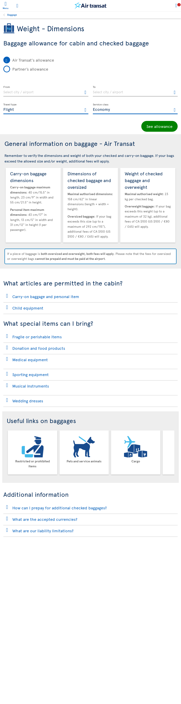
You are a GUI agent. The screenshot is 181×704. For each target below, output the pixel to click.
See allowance (159, 126)
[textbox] (45, 91)
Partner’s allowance (30, 69)
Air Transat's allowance (33, 60)
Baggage (12, 14)
